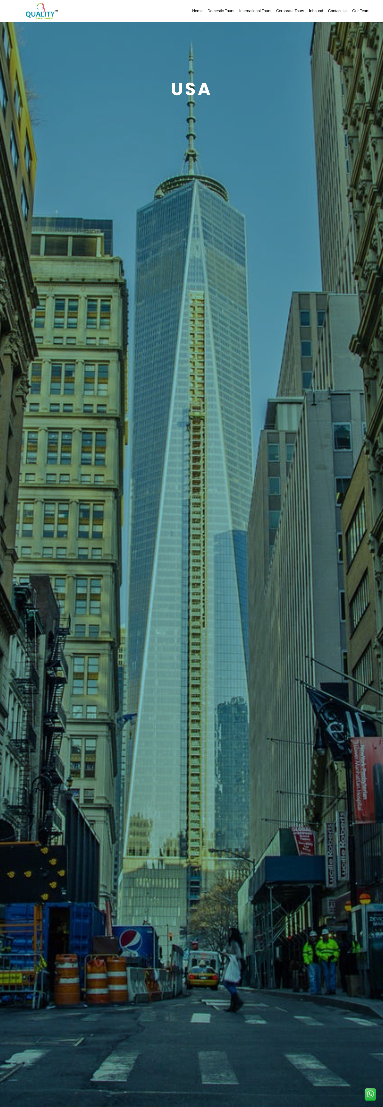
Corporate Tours (290, 11)
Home (197, 11)
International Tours (255, 11)
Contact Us (337, 11)
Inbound (316, 11)
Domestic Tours (220, 11)
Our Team (360, 11)
